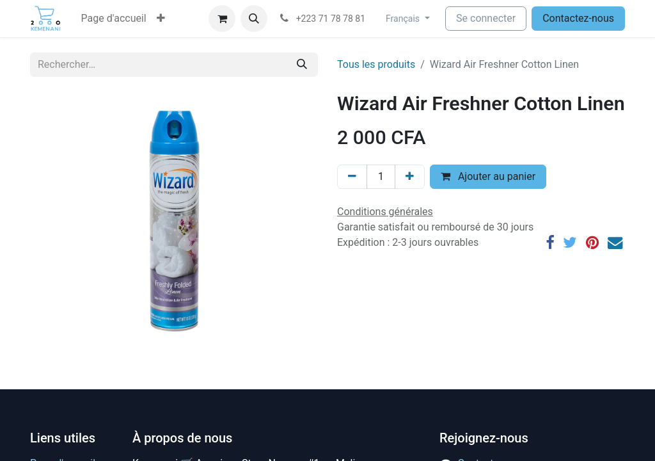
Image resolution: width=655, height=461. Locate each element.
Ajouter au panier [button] (488, 176)
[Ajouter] (410, 177)
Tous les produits (376, 64)
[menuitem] (114, 18)
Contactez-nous (578, 18)
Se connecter (486, 18)
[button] (161, 18)
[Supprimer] (352, 177)
